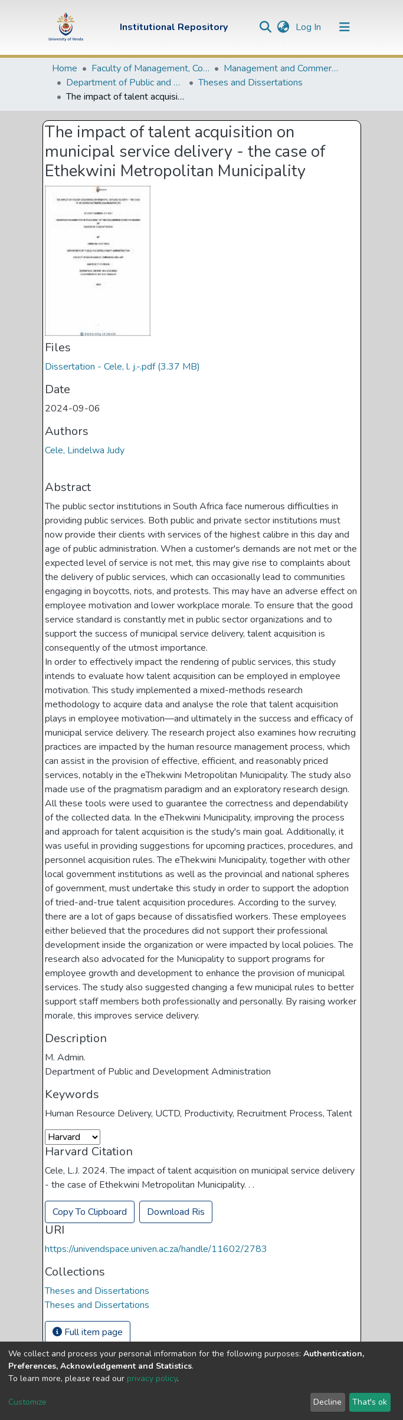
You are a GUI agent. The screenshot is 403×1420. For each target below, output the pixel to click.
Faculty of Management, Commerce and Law (150, 68)
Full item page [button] (88, 1332)
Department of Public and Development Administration (125, 82)
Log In (309, 27)
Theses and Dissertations (250, 82)
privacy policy (152, 1378)
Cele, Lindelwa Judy (84, 450)
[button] (283, 27)
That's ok (369, 1402)
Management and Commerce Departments (283, 68)
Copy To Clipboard (90, 1211)
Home (64, 68)
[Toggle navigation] (344, 27)
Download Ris (176, 1211)
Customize (27, 1402)
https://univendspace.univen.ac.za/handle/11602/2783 (156, 1249)
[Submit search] (266, 27)
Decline (327, 1402)
